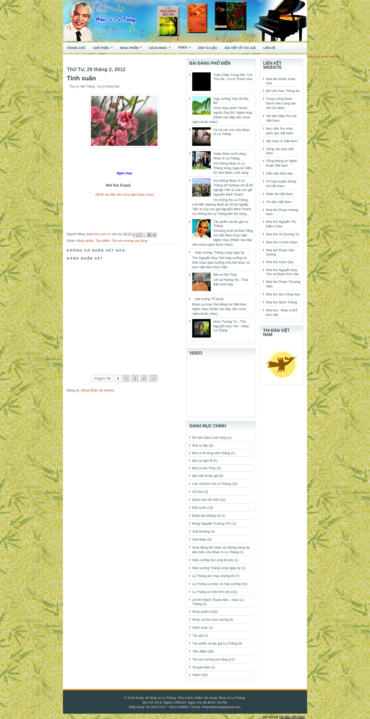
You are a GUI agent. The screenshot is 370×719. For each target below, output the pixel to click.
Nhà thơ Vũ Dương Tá (282, 234)
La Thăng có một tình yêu (211, 592)
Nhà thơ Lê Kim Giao (281, 242)
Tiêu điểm (102, 241)
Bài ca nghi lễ (202, 461)
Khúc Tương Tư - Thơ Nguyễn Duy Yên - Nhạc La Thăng (231, 326)
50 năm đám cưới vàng (209, 437)
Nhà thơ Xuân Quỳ (280, 262)
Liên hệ (269, 48)
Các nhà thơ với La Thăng (211, 484)
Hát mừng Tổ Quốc (209, 299)
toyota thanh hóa (330, 56)
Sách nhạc (161, 46)
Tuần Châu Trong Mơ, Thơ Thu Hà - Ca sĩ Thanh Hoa (233, 77)
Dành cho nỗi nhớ (205, 500)
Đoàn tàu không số (206, 515)
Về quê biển (201, 667)
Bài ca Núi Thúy (225, 274)
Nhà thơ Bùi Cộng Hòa (283, 294)
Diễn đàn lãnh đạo (279, 173)
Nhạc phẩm (132, 46)
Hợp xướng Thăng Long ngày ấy (216, 568)
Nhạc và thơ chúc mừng (210, 619)
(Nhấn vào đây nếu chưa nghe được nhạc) (124, 194)
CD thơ (197, 492)
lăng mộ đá (313, 56)
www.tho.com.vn (99, 234)
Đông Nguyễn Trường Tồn (211, 523)
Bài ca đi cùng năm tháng (211, 453)
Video (186, 46)
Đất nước (199, 508)
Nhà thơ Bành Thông (281, 302)
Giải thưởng (201, 531)
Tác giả (197, 635)
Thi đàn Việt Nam (279, 202)
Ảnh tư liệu (207, 48)
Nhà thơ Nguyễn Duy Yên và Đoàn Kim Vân (282, 272)
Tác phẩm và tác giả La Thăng (214, 643)
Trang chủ (76, 48)
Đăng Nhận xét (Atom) (97, 390)
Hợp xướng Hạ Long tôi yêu (213, 560)
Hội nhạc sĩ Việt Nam (281, 141)
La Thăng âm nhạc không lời (213, 576)
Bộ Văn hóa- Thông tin (283, 91)
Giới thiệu (104, 46)
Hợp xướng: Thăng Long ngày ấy (219, 252)
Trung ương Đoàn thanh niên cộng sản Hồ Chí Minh (281, 103)
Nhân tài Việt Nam (279, 194)
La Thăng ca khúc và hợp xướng (216, 584)
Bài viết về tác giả (240, 48)
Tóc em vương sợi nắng (129, 241)
